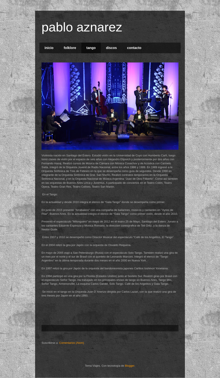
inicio (49, 48)
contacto (134, 48)
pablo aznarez (82, 27)
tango (91, 48)
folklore (70, 48)
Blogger (129, 365)
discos (111, 48)
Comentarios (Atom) (71, 342)
